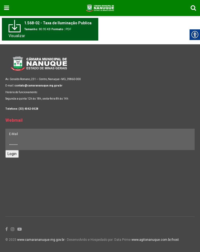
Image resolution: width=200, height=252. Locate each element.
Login (12, 154)
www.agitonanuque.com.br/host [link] (155, 240)
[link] (6, 8)
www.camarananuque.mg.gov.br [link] (41, 240)
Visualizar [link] (17, 36)
